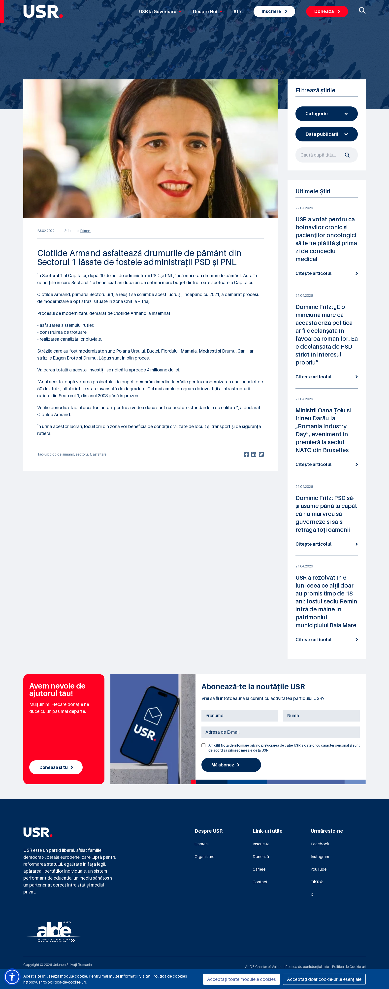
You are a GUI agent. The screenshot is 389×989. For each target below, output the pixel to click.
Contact (260, 882)
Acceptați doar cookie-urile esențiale (324, 979)
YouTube (318, 869)
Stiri (238, 11)
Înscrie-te (261, 844)
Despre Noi (208, 11)
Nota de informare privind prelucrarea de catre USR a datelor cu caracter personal (285, 745)
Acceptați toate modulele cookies (241, 979)
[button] (12, 977)
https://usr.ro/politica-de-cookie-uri (54, 982)
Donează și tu (56, 767)
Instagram (320, 857)
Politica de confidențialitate (307, 967)
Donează (261, 857)
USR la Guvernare (160, 11)
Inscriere (274, 11)
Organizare (204, 857)
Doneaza (327, 11)
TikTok (317, 882)
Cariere (259, 869)
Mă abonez (226, 764)
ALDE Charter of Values (263, 967)
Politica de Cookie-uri (349, 967)
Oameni (201, 844)
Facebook (320, 844)
